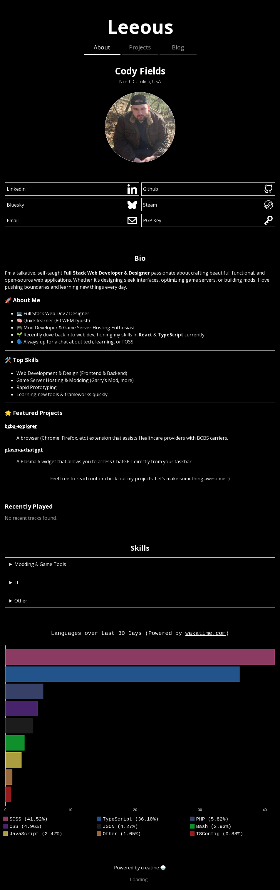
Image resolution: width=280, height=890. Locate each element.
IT (16, 582)
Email (72, 220)
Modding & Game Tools (40, 564)
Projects (140, 47)
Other (20, 600)
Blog (178, 47)
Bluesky (72, 205)
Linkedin (72, 189)
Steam (208, 205)
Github (208, 189)
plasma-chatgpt (24, 449)
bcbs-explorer (21, 426)
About (102, 47)
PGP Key (208, 220)
